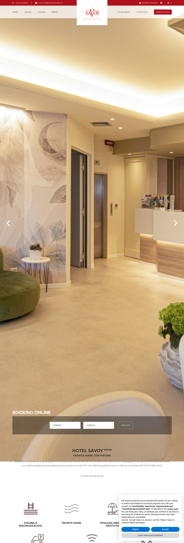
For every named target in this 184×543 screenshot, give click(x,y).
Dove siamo (124, 12)
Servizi (27, 12)
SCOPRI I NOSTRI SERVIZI (92, 476)
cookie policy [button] (172, 509)
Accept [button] (165, 529)
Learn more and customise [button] (150, 535)
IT (170, 3)
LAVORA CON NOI (148, 3)
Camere (41, 12)
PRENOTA (125, 425)
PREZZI (55, 12)
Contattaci (142, 12)
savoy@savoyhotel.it (50, 3)
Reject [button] (136, 529)
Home (15, 12)
